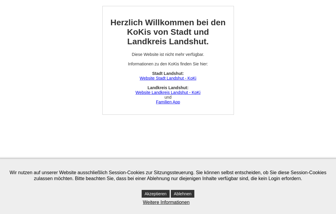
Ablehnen (182, 193)
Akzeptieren (156, 193)
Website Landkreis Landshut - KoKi (167, 92)
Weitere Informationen (166, 202)
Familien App (168, 102)
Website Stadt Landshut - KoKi (168, 78)
